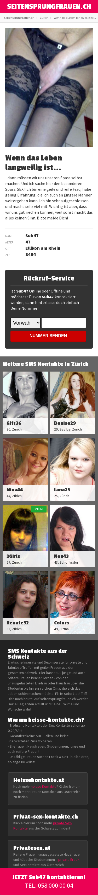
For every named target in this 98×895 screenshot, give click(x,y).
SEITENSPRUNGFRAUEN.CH (49, 7)
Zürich (44, 18)
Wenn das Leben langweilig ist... (75, 18)
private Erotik (68, 859)
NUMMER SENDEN (48, 335)
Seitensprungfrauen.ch (19, 18)
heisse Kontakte (43, 786)
